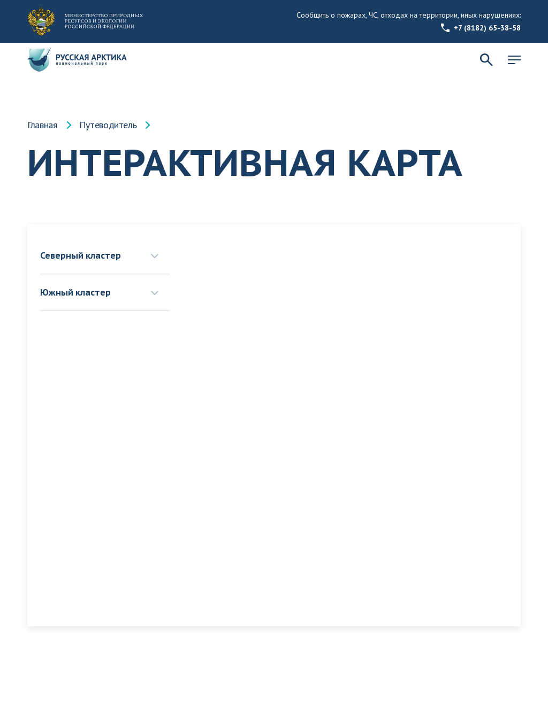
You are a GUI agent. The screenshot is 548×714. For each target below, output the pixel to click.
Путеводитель (108, 125)
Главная (42, 125)
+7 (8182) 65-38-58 (481, 28)
